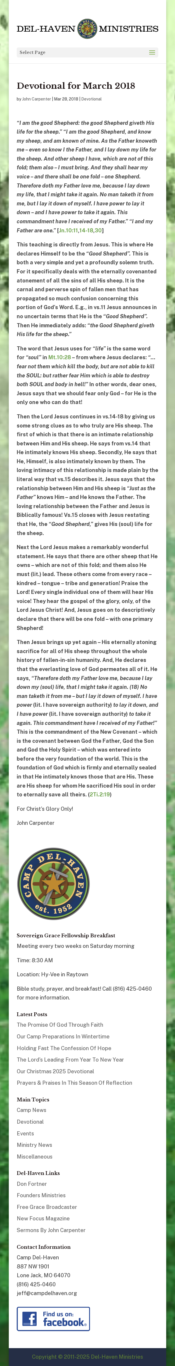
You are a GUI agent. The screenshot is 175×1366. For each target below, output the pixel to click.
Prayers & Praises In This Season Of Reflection (74, 1083)
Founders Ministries (41, 1195)
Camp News (31, 1110)
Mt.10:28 (59, 357)
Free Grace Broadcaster (47, 1207)
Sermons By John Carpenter (51, 1230)
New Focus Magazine (43, 1218)
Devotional (91, 99)
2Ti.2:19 (100, 794)
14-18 (86, 230)
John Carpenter (36, 99)
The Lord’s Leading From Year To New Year (70, 1060)
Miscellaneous (34, 1157)
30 (98, 230)
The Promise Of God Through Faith (60, 1025)
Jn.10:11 (68, 230)
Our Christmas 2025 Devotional (55, 1071)
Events (25, 1133)
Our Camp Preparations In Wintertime (63, 1036)
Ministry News (34, 1145)
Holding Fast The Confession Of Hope (64, 1048)
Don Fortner (32, 1184)
